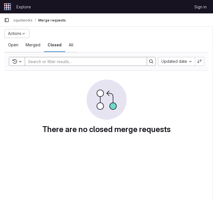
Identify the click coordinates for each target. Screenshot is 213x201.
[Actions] (17, 33)
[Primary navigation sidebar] (6, 20)
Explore (23, 6)
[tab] (13, 45)
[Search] (83, 61)
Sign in (200, 6)
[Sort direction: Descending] (199, 61)
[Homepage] (7, 6)
